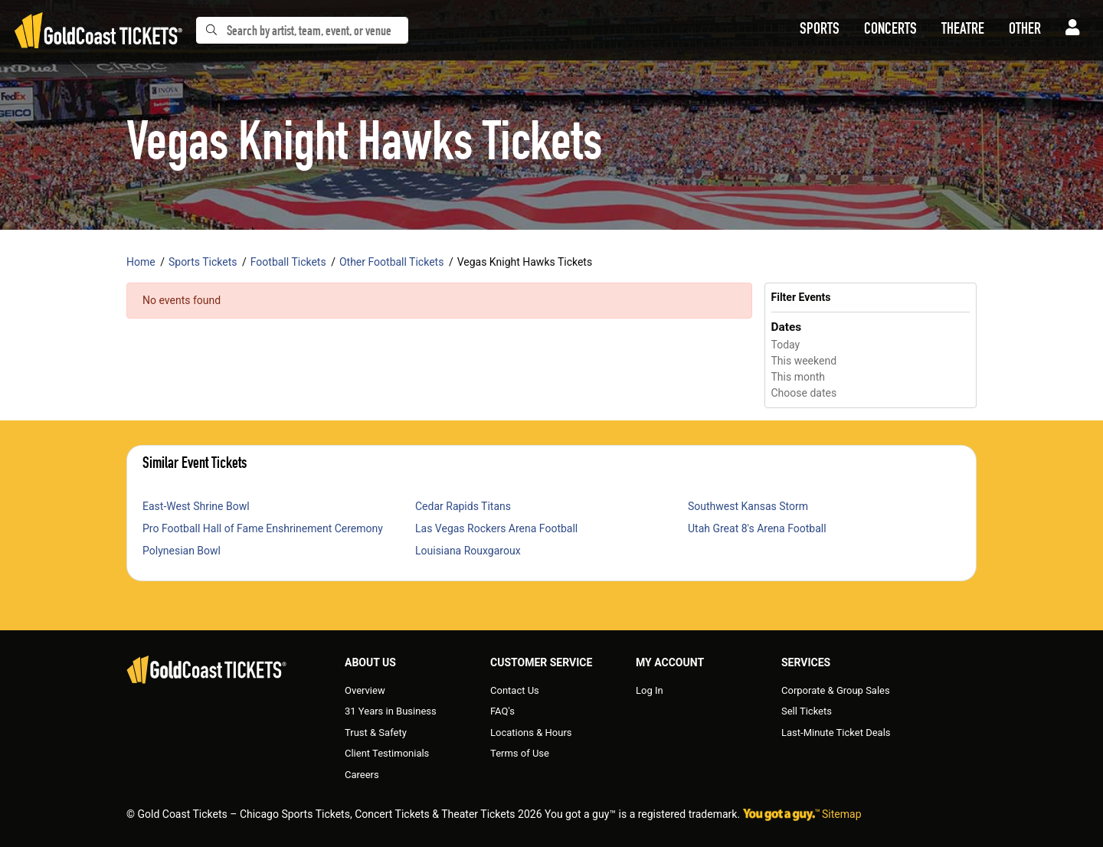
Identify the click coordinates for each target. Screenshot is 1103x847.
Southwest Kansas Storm (748, 506)
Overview (365, 690)
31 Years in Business (391, 711)
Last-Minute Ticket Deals (836, 732)
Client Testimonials (387, 753)
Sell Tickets (806, 711)
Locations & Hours (531, 732)
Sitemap (841, 814)
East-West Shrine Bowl (196, 506)
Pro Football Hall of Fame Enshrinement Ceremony (262, 528)
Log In (649, 690)
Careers (362, 774)
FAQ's (502, 711)
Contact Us (514, 690)
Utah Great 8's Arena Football (757, 528)
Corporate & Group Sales (835, 690)
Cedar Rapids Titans (463, 506)
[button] (819, 30)
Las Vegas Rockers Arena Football (496, 528)
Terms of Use (519, 753)
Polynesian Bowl (181, 550)
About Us (370, 662)
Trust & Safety (376, 732)
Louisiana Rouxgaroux (468, 550)
